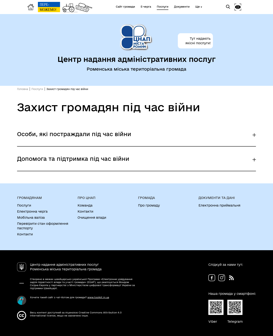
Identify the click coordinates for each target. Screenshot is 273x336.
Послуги (37, 89)
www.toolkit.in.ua (98, 297)
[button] (238, 7)
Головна (22, 89)
